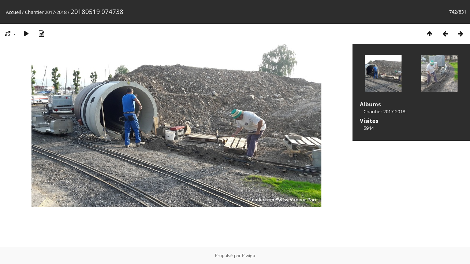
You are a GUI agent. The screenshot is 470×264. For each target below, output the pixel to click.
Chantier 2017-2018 (46, 12)
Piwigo (248, 255)
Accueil (13, 12)
